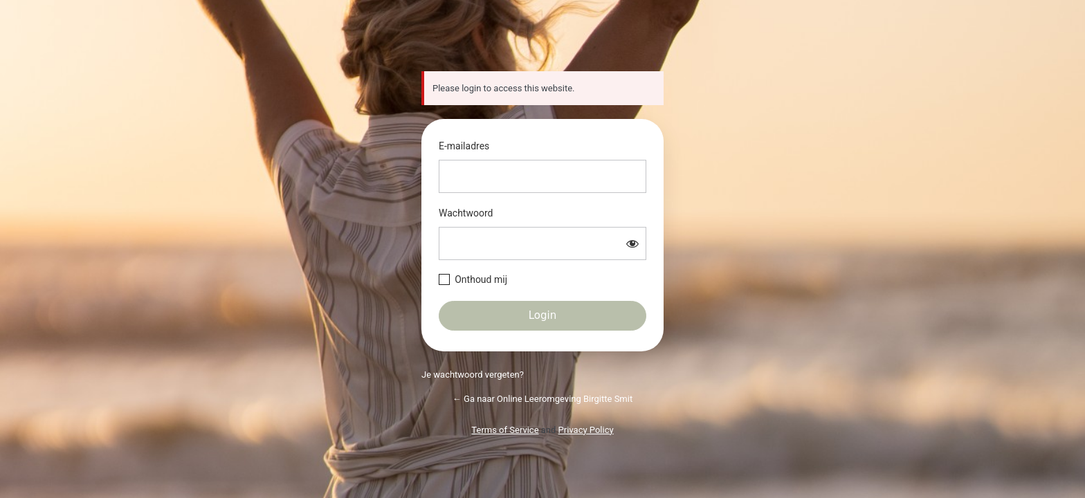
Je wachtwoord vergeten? (472, 374)
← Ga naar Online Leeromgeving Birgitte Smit (542, 399)
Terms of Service (504, 430)
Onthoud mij (481, 279)
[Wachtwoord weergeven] (632, 243)
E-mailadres (464, 145)
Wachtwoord (466, 213)
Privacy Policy (586, 430)
